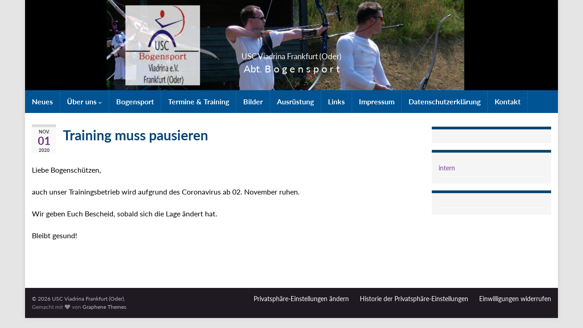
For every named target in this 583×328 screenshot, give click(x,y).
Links (336, 101)
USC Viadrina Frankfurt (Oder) (291, 53)
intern (447, 168)
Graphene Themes (104, 306)
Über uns (84, 101)
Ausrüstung (295, 101)
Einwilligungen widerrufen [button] (515, 298)
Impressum (376, 101)
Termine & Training (198, 101)
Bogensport (135, 101)
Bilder (253, 101)
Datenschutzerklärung (445, 101)
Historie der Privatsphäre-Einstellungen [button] (414, 298)
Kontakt (508, 101)
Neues (42, 101)
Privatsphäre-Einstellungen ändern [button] (301, 298)
